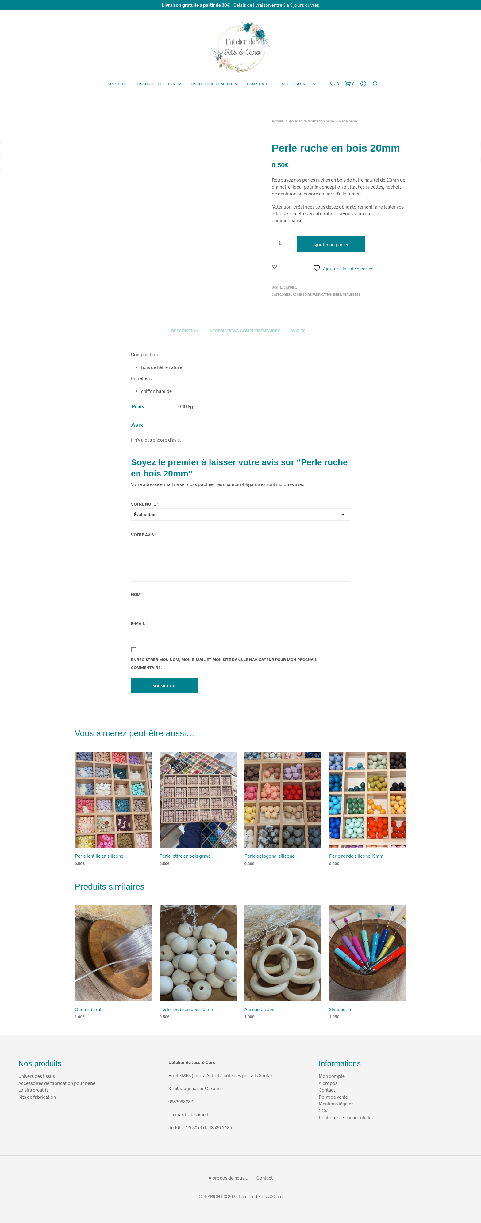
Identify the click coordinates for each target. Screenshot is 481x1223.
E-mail (139, 623)
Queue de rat (88, 1009)
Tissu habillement (211, 83)
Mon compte (332, 1076)
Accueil (116, 83)
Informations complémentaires (244, 331)
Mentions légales (336, 1103)
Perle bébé (348, 121)
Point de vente (333, 1097)
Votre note (144, 504)
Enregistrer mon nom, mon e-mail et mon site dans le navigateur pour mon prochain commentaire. (224, 663)
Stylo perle (340, 1009)
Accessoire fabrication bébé (311, 121)
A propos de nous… (228, 1177)
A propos (328, 1083)
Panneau (257, 83)
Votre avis (143, 534)
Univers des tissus (36, 1076)
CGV (323, 1110)
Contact (327, 1090)
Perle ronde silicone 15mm (356, 856)
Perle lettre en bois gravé (185, 856)
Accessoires (296, 83)
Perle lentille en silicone (99, 856)
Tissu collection (156, 83)
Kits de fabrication (37, 1097)
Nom (137, 594)
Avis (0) (298, 331)
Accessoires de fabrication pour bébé (56, 1083)
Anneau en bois (259, 1009)
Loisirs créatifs (33, 1090)
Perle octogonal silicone (269, 856)
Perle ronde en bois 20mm (186, 1009)
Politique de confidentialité (346, 1117)
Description (184, 331)
